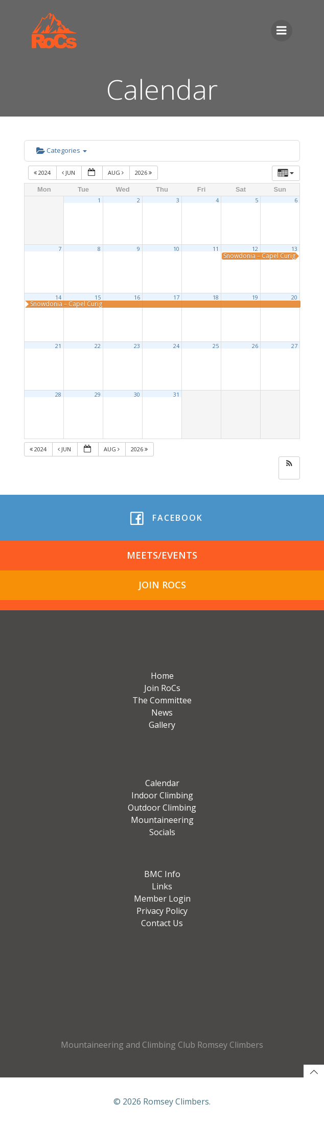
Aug (116, 172)
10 (176, 248)
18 (216, 297)
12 (255, 248)
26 (255, 346)
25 (216, 346)
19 (255, 297)
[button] (289, 464)
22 (98, 346)
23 (137, 346)
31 (176, 394)
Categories (61, 150)
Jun (69, 172)
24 (176, 346)
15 (98, 297)
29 (98, 394)
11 (216, 248)
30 (137, 394)
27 (294, 346)
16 (137, 297)
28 (58, 394)
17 (176, 297)
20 (294, 297)
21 (58, 346)
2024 (43, 172)
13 (294, 248)
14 (58, 297)
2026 (144, 172)
